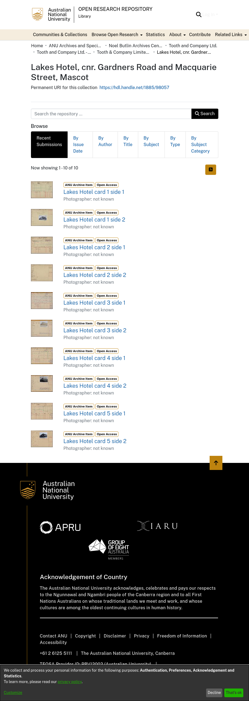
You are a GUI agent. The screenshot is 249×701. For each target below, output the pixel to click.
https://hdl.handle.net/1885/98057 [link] (134, 87)
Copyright (85, 636)
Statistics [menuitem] (155, 34)
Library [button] (84, 16)
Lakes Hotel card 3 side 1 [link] (94, 302)
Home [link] (37, 45)
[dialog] (124, 683)
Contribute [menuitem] (199, 34)
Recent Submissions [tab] (49, 141)
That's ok (234, 692)
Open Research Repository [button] (115, 9)
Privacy (141, 636)
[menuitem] (116, 34)
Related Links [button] (228, 34)
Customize (13, 692)
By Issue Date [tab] (78, 144)
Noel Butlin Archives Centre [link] (136, 45)
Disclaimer (115, 636)
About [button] (175, 34)
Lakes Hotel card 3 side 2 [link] (95, 330)
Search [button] (205, 113)
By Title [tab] (127, 141)
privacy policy (70, 682)
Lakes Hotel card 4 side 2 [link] (95, 386)
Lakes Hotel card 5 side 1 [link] (95, 413)
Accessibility (53, 642)
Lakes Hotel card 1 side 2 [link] (94, 219)
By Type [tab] (175, 141)
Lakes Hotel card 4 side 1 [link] (94, 358)
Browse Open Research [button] (115, 34)
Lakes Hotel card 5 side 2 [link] (95, 441)
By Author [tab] (105, 141)
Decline (214, 692)
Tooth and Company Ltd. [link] (193, 45)
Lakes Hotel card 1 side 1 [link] (94, 192)
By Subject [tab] (151, 141)
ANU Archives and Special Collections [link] (76, 45)
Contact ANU (53, 636)
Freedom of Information (182, 636)
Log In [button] (209, 14)
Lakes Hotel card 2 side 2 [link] (95, 275)
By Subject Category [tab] (200, 144)
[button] (198, 14)
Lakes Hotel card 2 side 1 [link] (94, 247)
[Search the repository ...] (111, 114)
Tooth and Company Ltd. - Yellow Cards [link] (64, 52)
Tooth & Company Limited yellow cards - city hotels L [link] (124, 52)
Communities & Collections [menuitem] (60, 34)
